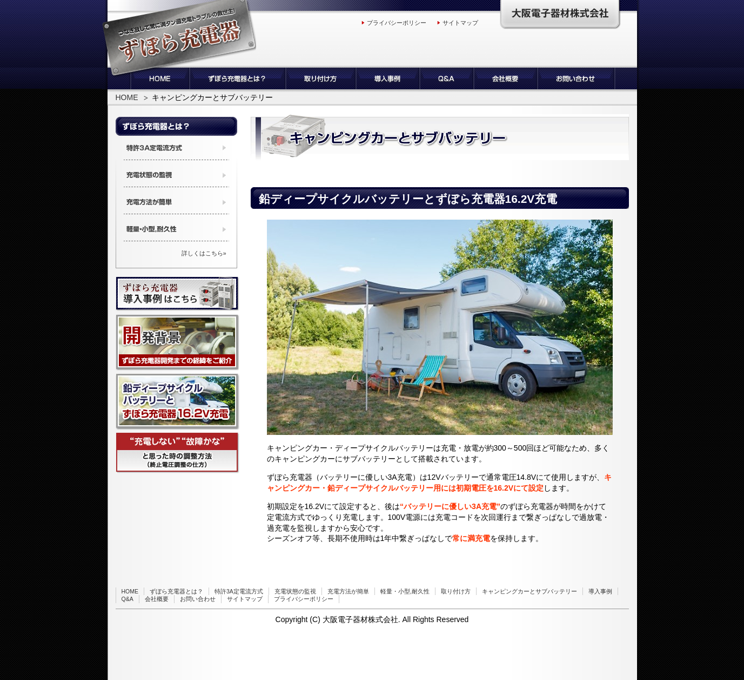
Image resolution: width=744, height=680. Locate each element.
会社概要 (157, 599)
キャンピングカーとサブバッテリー (529, 591)
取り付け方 (456, 591)
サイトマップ (460, 22)
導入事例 (600, 591)
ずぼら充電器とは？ (176, 591)
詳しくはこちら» (204, 253)
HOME (127, 97)
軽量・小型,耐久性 (405, 591)
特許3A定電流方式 (239, 591)
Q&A (127, 599)
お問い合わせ (198, 599)
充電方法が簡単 (348, 591)
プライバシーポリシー (396, 22)
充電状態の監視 (295, 591)
